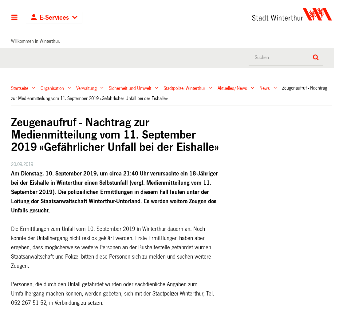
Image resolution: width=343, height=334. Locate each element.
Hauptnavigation (14, 18)
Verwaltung (86, 88)
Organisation (52, 88)
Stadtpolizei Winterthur (184, 88)
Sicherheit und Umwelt (130, 88)
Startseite (19, 88)
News (264, 88)
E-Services (54, 17)
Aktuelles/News (232, 88)
